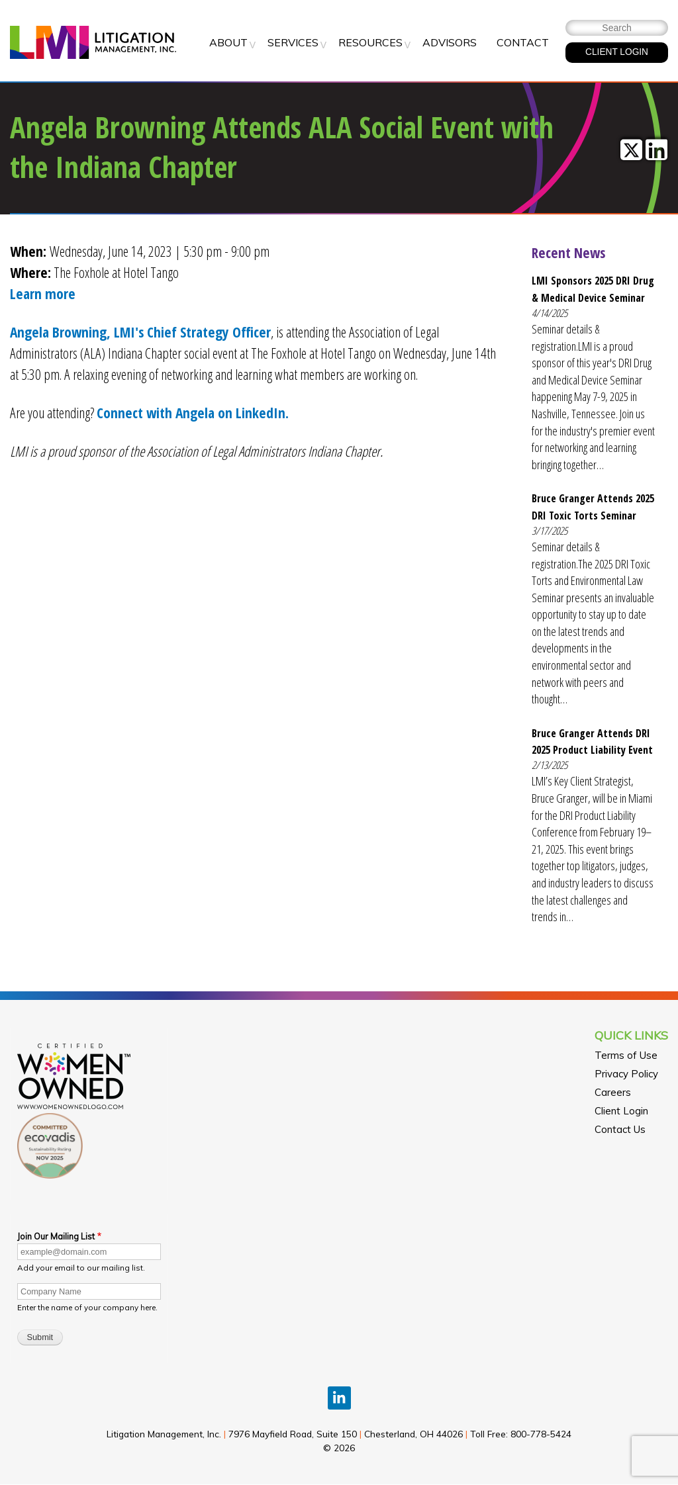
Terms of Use (626, 1055)
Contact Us (620, 1129)
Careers (613, 1092)
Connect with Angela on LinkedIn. (193, 412)
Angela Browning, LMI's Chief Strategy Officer (140, 331)
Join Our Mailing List (56, 1236)
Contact (523, 42)
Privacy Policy (626, 1073)
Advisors (449, 42)
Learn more (42, 293)
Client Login (621, 1110)
